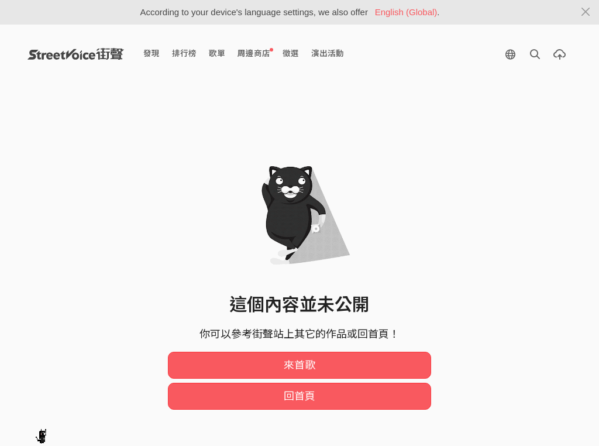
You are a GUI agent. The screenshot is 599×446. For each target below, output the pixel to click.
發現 (151, 53)
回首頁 (299, 396)
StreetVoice (75, 54)
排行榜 (184, 53)
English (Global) (406, 12)
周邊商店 (255, 53)
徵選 (291, 53)
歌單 (217, 53)
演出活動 (327, 53)
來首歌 (299, 365)
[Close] (586, 12)
